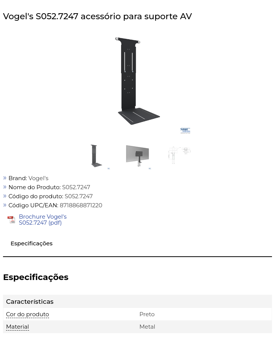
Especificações (31, 243)
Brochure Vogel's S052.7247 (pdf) (43, 219)
